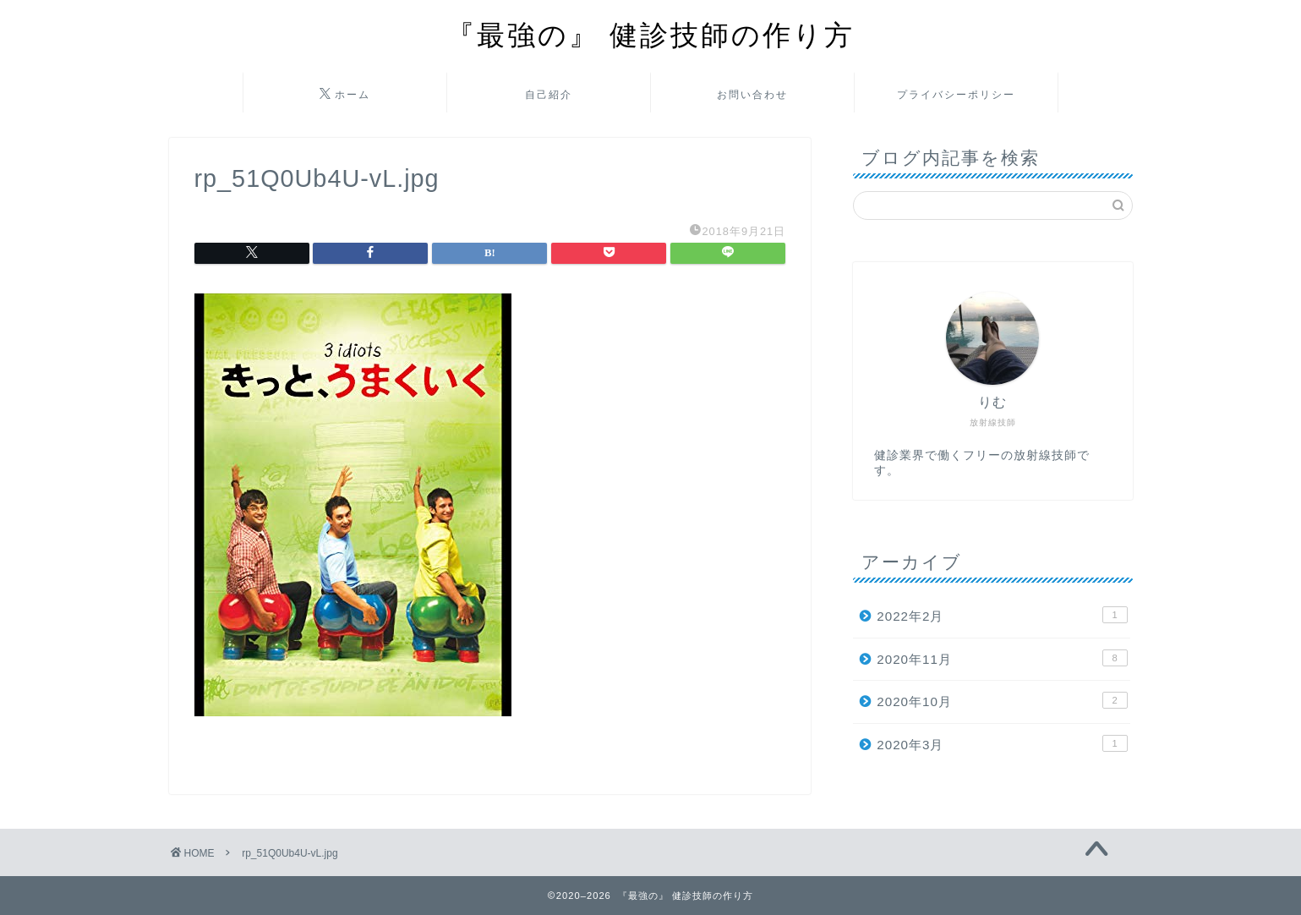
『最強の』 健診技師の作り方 (650, 34)
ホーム (345, 95)
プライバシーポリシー (956, 94)
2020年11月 (1002, 657)
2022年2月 (1002, 614)
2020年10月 (1002, 700)
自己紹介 (548, 94)
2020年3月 (1002, 743)
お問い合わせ (752, 94)
